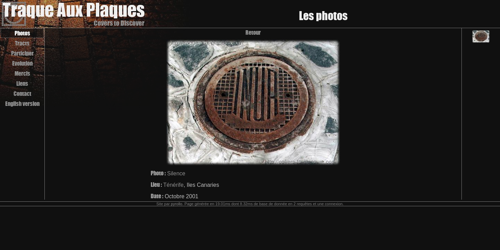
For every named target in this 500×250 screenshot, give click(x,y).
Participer (22, 53)
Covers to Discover (119, 23)
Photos (22, 33)
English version (22, 103)
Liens (22, 83)
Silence (176, 173)
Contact (22, 93)
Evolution (22, 63)
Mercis (22, 73)
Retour (253, 32)
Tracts (22, 43)
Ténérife (173, 185)
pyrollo (176, 204)
